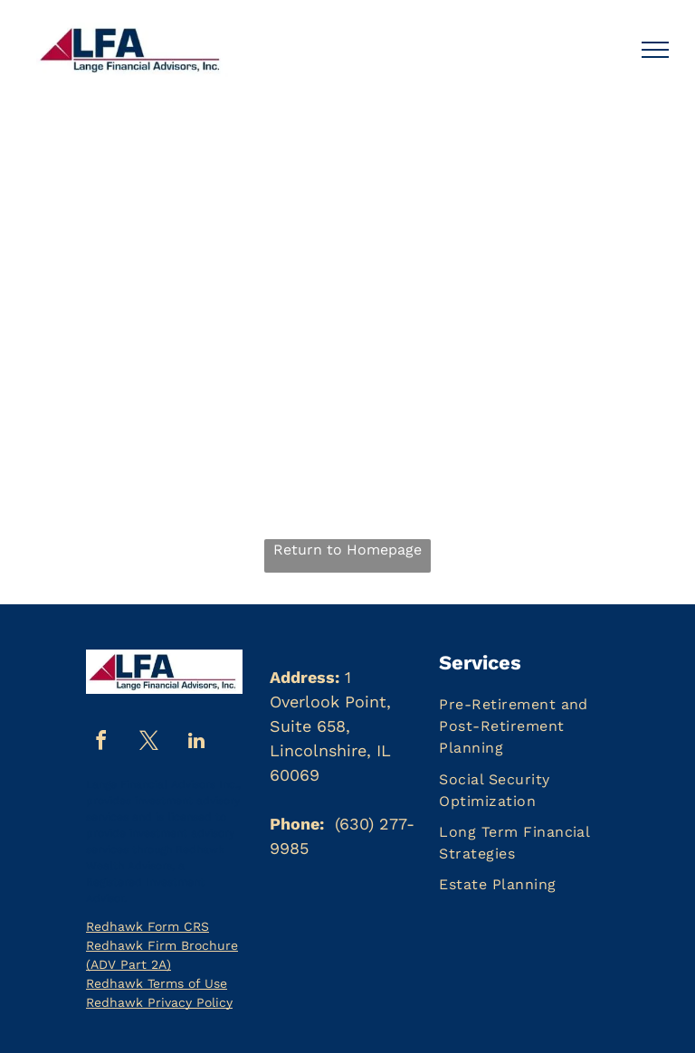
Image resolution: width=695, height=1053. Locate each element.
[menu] (655, 49)
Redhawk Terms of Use (156, 983)
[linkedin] (196, 743)
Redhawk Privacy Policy (159, 1002)
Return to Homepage (347, 549)
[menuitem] (531, 726)
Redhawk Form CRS (147, 926)
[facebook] (100, 743)
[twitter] (148, 743)
